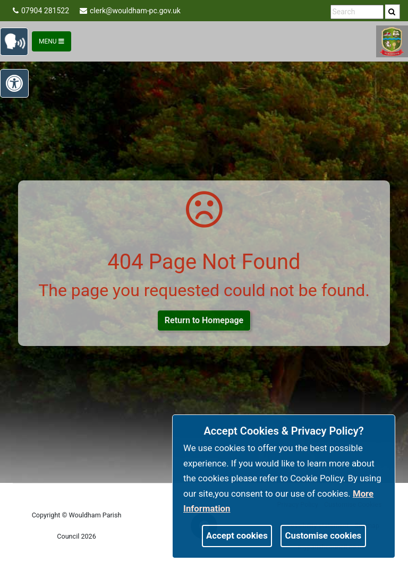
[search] (392, 11)
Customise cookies (323, 535)
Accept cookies (237, 535)
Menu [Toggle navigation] (51, 41)
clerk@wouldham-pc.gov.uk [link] (130, 10)
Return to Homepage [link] (204, 320)
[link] (391, 11)
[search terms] (357, 12)
